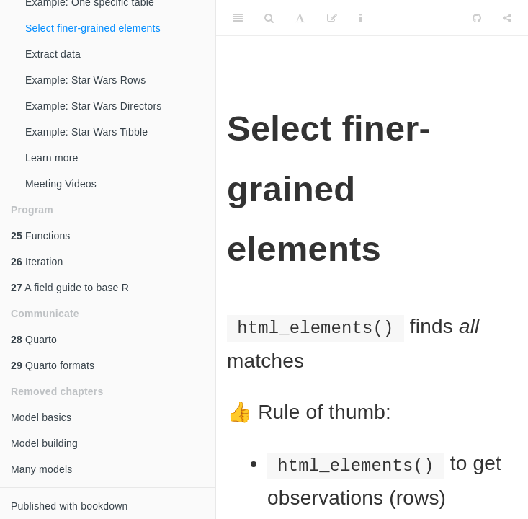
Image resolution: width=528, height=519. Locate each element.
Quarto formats (52, 365)
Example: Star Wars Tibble (86, 132)
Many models (41, 469)
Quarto (34, 339)
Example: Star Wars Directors (93, 106)
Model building (44, 443)
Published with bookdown (69, 506)
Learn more (52, 158)
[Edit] (332, 18)
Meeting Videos (61, 184)
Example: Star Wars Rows (85, 80)
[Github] (477, 18)
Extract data (53, 54)
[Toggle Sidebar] (238, 18)
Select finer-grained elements (93, 28)
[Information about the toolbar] (360, 18)
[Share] (507, 18)
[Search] (269, 18)
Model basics (41, 417)
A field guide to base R (70, 287)
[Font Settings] (300, 18)
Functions (41, 235)
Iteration (37, 261)
